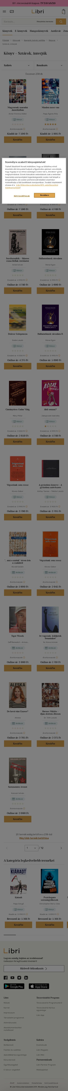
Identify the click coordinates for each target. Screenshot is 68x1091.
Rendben (44, 195)
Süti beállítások (22, 196)
